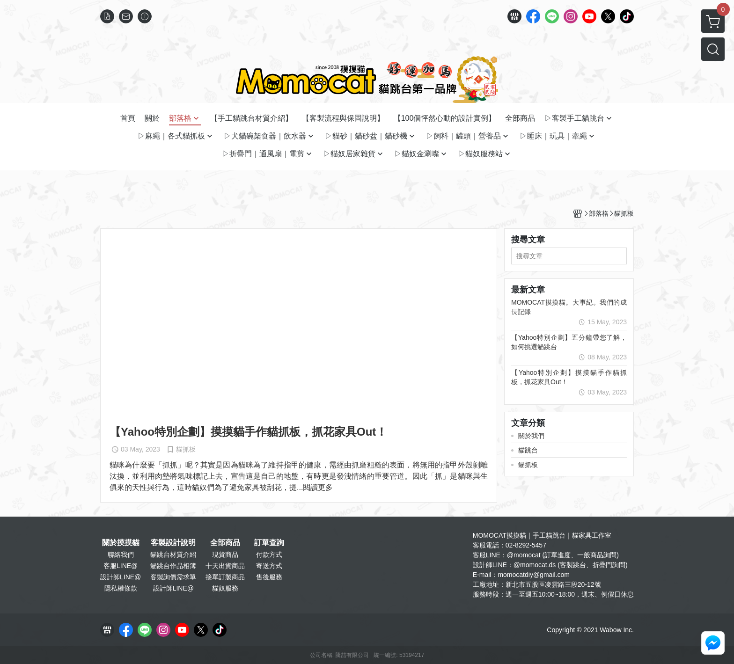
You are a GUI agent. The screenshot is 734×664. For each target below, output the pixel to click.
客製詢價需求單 (173, 577)
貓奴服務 (225, 588)
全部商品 (225, 543)
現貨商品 (225, 554)
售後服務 (269, 577)
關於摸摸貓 (120, 543)
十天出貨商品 (225, 565)
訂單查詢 (269, 543)
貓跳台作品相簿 (173, 565)
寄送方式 (269, 565)
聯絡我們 (121, 554)
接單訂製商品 (225, 577)
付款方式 (269, 554)
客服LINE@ (120, 565)
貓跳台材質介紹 (173, 554)
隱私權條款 (120, 588)
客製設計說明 (173, 543)
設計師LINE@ (120, 577)
